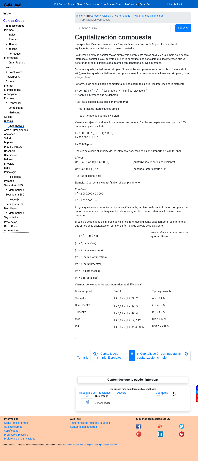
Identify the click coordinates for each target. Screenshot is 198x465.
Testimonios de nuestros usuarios (90, 422)
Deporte (9, 142)
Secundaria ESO (13, 185)
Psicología (10, 172)
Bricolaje (9, 163)
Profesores (131, 4)
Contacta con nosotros (83, 426)
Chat (79, 4)
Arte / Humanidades (16, 130)
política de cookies (108, 445)
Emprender (14, 103)
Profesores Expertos (16, 434)
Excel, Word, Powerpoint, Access (14, 77)
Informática (11, 57)
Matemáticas (16, 125)
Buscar (183, 28)
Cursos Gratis (13, 21)
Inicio (7, 13)
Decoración (10, 155)
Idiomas (9, 30)
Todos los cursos (14, 25)
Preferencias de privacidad (19, 438)
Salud (7, 138)
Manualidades (12, 89)
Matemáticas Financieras (148, 15)
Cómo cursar (91, 4)
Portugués (14, 53)
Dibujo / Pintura (13, 146)
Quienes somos (13, 426)
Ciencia (8, 120)
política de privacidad (89, 445)
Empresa (9, 98)
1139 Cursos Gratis (63, 4)
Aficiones (9, 134)
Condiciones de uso (70, 445)
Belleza (8, 159)
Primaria (9, 181)
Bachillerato (11, 208)
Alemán (12, 44)
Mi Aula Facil (174, 4)
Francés (13, 39)
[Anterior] (110, 355)
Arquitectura (11, 230)
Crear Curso (146, 4)
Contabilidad (15, 107)
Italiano (12, 48)
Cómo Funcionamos (16, 422)
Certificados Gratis (112, 4)
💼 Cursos (92, 15)
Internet (8, 85)
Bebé (7, 167)
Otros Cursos (11, 226)
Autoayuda (10, 94)
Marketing (14, 112)
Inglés (11, 34)
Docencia (9, 151)
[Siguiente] (163, 355)
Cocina (8, 116)
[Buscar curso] (122, 28)
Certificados (11, 430)
